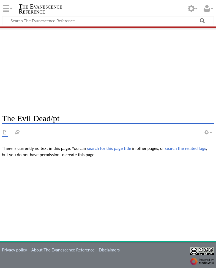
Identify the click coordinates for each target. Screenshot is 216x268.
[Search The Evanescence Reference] (108, 20)
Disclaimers (109, 249)
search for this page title (109, 148)
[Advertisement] (108, 69)
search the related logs (185, 148)
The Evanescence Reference (40, 9)
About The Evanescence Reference (62, 249)
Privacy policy (14, 249)
